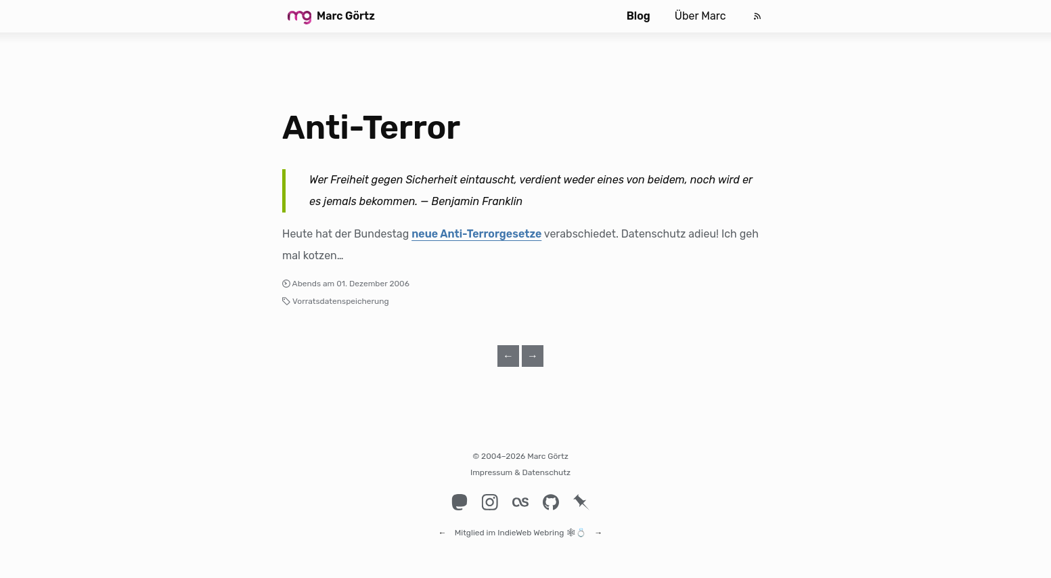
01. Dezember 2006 (372, 283)
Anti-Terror (371, 127)
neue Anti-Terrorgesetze (476, 233)
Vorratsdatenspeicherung (340, 301)
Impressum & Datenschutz (520, 472)
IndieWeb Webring (530, 526)
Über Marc (700, 15)
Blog (638, 15)
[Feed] (757, 16)
